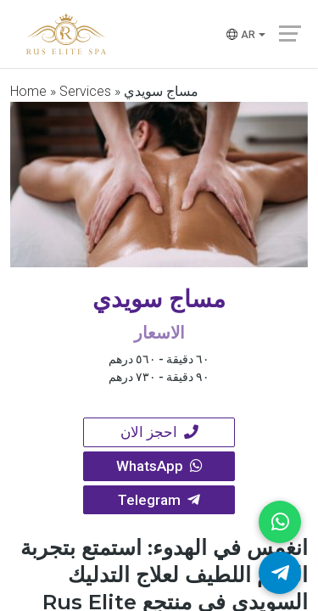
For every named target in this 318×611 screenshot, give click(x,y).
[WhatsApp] (280, 522)
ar (239, 35)
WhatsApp (159, 467)
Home (28, 91)
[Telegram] (280, 573)
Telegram (159, 502)
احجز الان (159, 432)
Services (85, 91)
